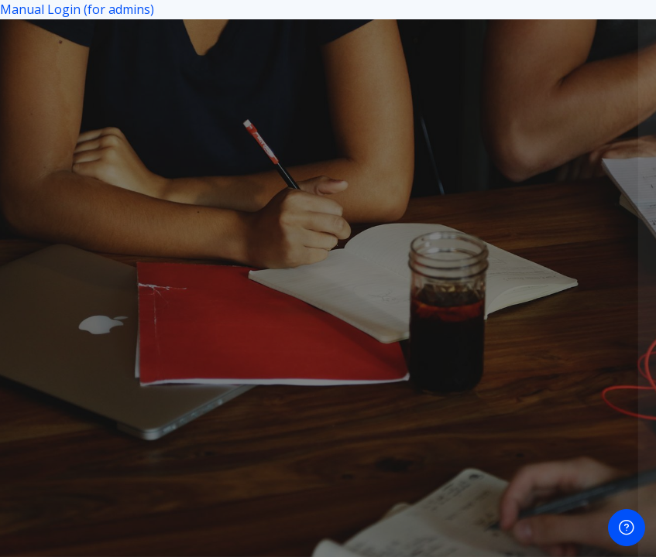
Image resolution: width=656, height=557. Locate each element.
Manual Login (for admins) (77, 9)
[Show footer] (626, 527)
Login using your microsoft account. (458, 325)
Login (492, 257)
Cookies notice (492, 402)
